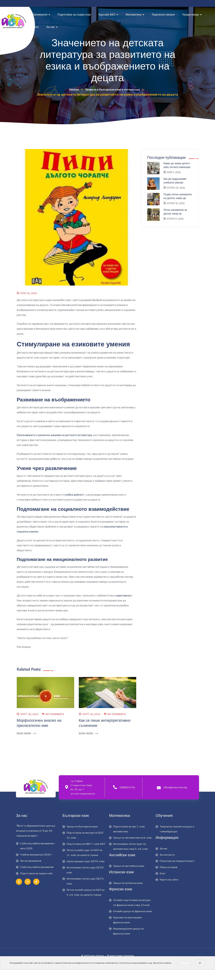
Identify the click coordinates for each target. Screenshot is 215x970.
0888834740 (127, 787)
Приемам (184, 963)
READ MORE (26, 733)
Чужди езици (192, 14)
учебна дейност (74, 494)
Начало (69, 89)
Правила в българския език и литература (113, 89)
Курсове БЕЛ (108, 14)
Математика (135, 14)
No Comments (55, 714)
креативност (124, 595)
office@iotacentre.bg (175, 787)
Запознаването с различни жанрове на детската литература (54, 435)
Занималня (41, 14)
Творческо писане (163, 14)
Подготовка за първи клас (74, 14)
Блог (36, 27)
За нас (52, 27)
